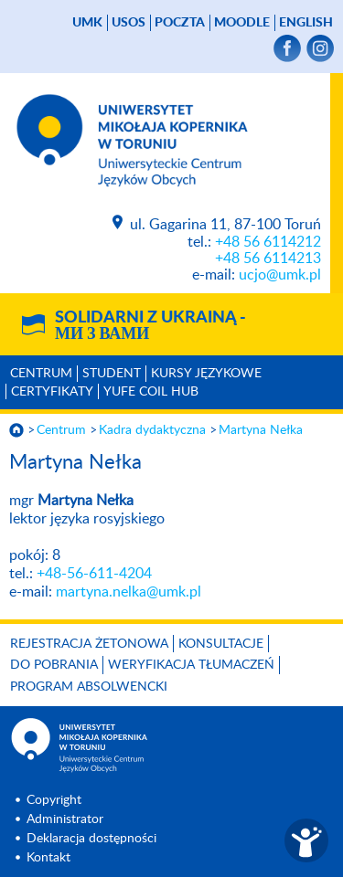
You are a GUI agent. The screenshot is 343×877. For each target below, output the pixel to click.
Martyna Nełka (261, 430)
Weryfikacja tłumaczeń (191, 665)
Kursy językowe (206, 373)
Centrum (41, 373)
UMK (87, 22)
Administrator (65, 819)
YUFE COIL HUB (150, 392)
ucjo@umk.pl (280, 275)
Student (111, 373)
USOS (128, 22)
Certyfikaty (52, 392)
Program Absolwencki (88, 687)
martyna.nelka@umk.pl (128, 592)
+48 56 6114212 (268, 242)
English (306, 22)
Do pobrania (54, 665)
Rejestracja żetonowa (89, 644)
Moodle (242, 22)
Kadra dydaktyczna (152, 430)
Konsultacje (220, 644)
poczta (180, 22)
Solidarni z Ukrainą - (150, 326)
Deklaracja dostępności (91, 838)
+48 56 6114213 (268, 258)
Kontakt (48, 857)
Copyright (54, 800)
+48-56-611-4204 (94, 573)
